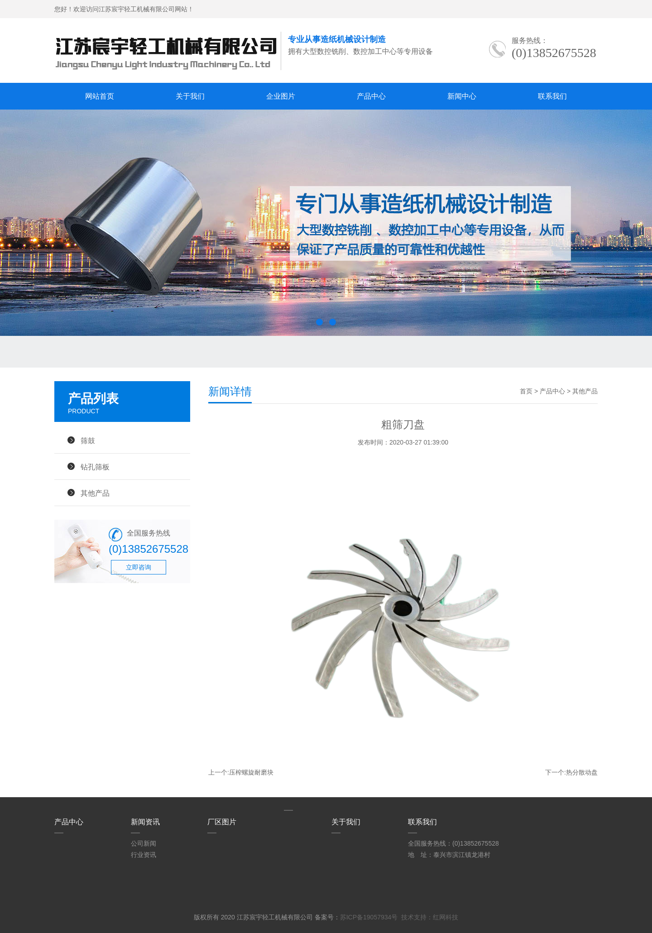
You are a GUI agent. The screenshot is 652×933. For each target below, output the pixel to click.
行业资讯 (143, 854)
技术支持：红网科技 (429, 917)
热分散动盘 (582, 772)
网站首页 (99, 96)
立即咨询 (138, 567)
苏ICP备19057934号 (369, 917)
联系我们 (552, 96)
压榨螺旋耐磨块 (251, 772)
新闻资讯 (145, 822)
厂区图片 (221, 822)
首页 (526, 391)
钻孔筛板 (95, 467)
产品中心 (371, 96)
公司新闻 (143, 843)
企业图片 (280, 96)
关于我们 (190, 96)
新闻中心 (461, 96)
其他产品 (95, 493)
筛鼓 (88, 440)
